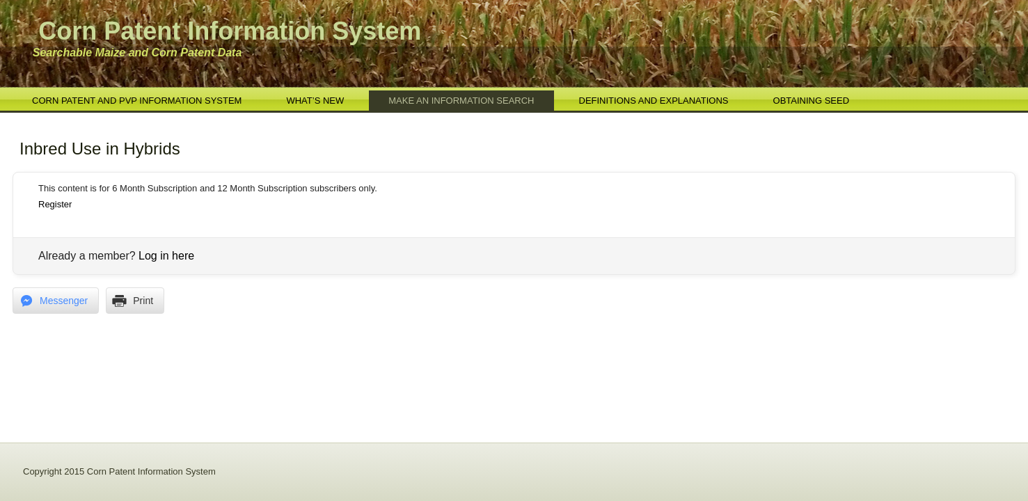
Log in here (166, 256)
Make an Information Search (461, 100)
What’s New (315, 100)
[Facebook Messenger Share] (56, 300)
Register (55, 204)
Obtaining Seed (811, 100)
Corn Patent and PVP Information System (137, 100)
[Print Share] (135, 300)
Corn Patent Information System (229, 31)
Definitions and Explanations (654, 100)
